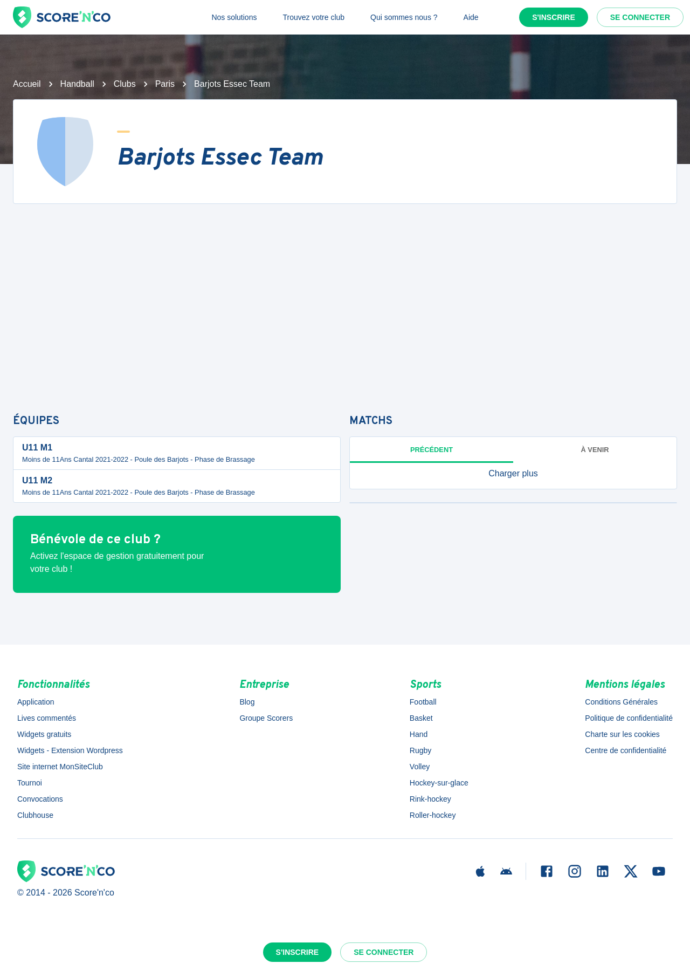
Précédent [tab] (431, 450)
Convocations (40, 799)
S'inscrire (553, 17)
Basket (421, 718)
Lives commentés (46, 718)
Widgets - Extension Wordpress (70, 750)
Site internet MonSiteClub (60, 766)
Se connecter (640, 17)
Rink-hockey (430, 799)
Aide (471, 17)
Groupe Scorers (266, 718)
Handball (77, 83)
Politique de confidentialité (629, 718)
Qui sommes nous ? (404, 17)
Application (35, 702)
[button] (513, 473)
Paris (165, 83)
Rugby (420, 750)
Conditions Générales (621, 702)
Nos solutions (234, 17)
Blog (246, 702)
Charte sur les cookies (622, 734)
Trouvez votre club (313, 17)
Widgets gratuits (44, 734)
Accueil (27, 83)
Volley (420, 766)
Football (423, 702)
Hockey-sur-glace (439, 782)
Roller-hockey (433, 815)
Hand (418, 734)
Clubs (125, 83)
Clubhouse (35, 815)
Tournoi (29, 782)
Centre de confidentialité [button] (625, 750)
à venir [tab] (595, 450)
